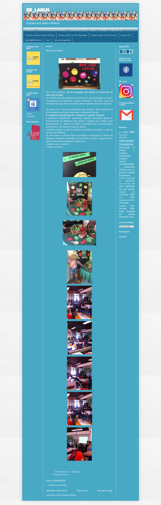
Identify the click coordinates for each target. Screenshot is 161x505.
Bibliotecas (29, 30)
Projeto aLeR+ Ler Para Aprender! (72, 35)
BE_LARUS (37, 9)
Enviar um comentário (58, 485)
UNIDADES (124, 217)
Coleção (122, 161)
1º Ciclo (123, 132)
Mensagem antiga (104, 491)
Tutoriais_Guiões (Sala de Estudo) (39, 35)
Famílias (122, 178)
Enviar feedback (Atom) (66, 495)
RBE (132, 208)
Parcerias (124, 203)
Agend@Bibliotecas (33, 40)
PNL (132, 197)
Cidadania (123, 159)
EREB (121, 170)
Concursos (129, 167)
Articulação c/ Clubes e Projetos (127, 150)
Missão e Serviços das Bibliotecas (52, 30)
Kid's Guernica (125, 184)
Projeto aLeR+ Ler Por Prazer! (104, 35)
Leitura (93, 30)
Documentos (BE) (78, 30)
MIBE (132, 194)
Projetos (103, 30)
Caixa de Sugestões (62, 40)
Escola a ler (125, 35)
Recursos (115, 30)
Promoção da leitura (60, 474)
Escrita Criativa (127, 172)
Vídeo (131, 217)
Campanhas (125, 156)
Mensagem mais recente (57, 491)
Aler (132, 132)
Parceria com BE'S (127, 200)
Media (121, 197)
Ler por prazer (127, 189)
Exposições (125, 175)
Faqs (48, 40)
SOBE (121, 211)
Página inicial (82, 491)
